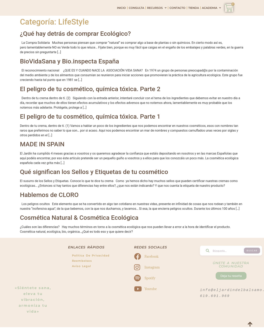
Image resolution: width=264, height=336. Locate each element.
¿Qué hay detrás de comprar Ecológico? (75, 43)
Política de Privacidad (90, 265)
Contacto (177, 13)
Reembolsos (82, 271)
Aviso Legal (81, 276)
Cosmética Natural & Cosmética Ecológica (79, 228)
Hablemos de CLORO (49, 205)
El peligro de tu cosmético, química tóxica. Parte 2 (90, 99)
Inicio (121, 13)
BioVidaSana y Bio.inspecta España (69, 71)
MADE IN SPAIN (42, 154)
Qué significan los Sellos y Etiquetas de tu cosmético (94, 182)
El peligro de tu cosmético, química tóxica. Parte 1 (90, 126)
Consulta (136, 13)
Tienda (193, 13)
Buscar (253, 260)
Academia (211, 13)
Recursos (156, 13)
